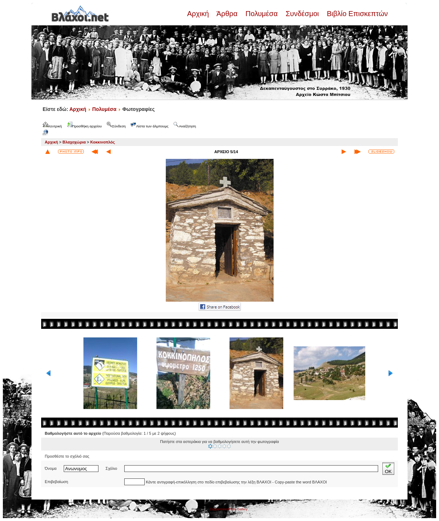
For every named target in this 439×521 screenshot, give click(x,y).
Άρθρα (227, 14)
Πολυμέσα (261, 14)
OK (388, 468)
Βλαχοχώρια (74, 142)
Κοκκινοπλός (102, 142)
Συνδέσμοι (302, 14)
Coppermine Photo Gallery (228, 509)
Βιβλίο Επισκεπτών (356, 14)
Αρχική (199, 14)
